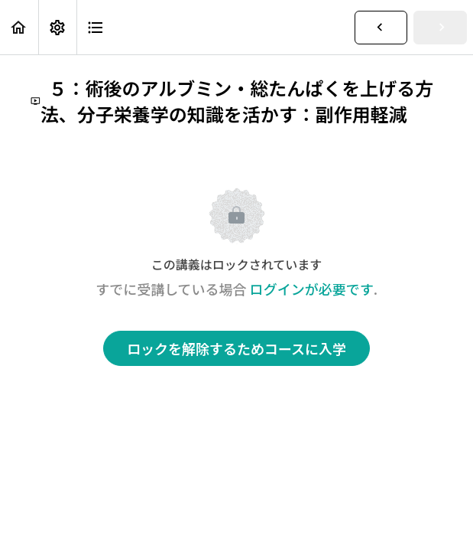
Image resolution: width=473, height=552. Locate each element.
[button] (19, 27)
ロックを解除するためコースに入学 (236, 348)
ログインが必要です (312, 289)
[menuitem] (57, 27)
